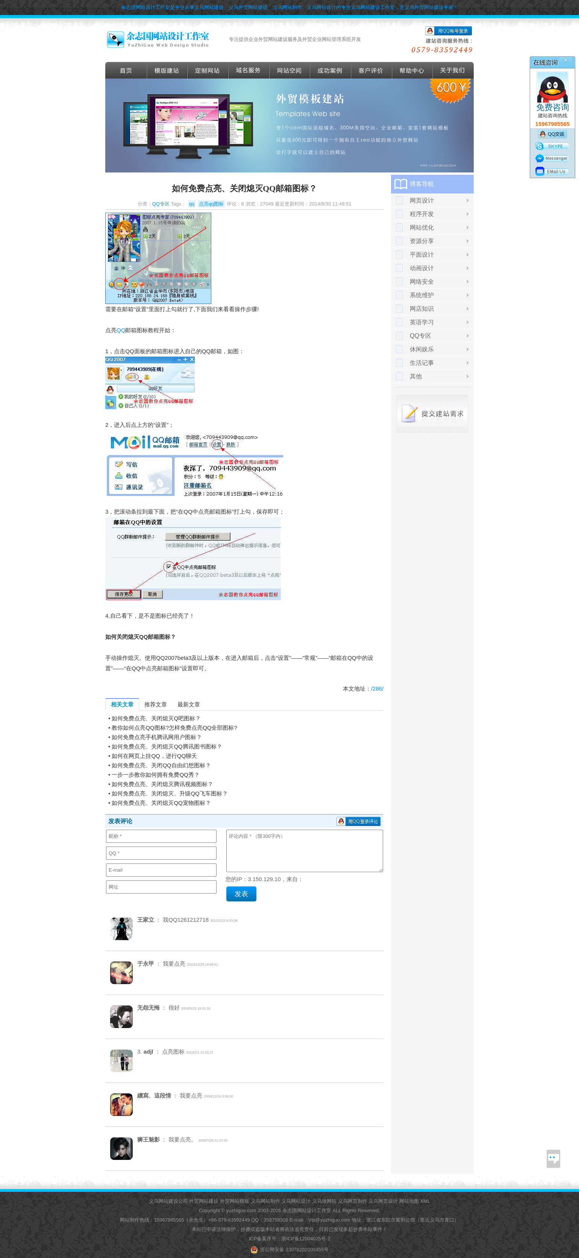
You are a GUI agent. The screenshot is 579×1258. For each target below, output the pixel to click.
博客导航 (422, 184)
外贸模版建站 (167, 70)
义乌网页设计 (383, 1201)
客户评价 (371, 70)
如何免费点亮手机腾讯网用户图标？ (157, 737)
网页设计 (422, 200)
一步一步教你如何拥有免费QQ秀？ (155, 774)
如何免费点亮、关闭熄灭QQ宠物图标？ (161, 803)
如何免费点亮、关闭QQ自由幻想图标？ (161, 765)
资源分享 (422, 241)
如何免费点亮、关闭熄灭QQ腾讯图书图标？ (167, 746)
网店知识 (422, 308)
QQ (121, 330)
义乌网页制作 (352, 1201)
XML (425, 1201)
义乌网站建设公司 (168, 1201)
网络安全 (422, 281)
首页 (126, 70)
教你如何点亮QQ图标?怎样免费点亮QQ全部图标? (174, 727)
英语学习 (422, 322)
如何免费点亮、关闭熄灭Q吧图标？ (156, 718)
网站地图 (409, 1201)
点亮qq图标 (211, 204)
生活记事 (422, 363)
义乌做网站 (324, 1201)
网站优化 (422, 227)
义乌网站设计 (296, 1201)
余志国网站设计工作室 (306, 1210)
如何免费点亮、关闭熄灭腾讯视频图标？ (162, 784)
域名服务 (249, 70)
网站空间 (290, 70)
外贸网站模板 (234, 1201)
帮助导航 (412, 70)
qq (191, 204)
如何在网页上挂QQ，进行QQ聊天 (154, 756)
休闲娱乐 (422, 349)
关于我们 (453, 70)
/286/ (377, 688)
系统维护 (422, 295)
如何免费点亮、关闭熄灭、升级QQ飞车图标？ (169, 793)
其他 (416, 376)
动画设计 (422, 268)
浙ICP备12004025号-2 (305, 1238)
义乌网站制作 (265, 1201)
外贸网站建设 (203, 1201)
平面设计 (422, 254)
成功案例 (330, 70)
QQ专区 (161, 204)
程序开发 (422, 214)
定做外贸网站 (208, 70)
